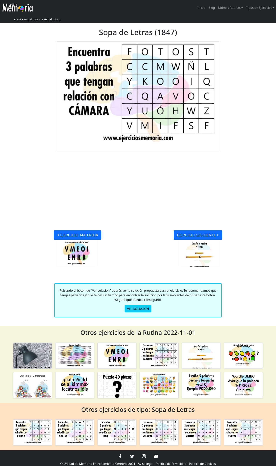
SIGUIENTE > (198, 235)
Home (17, 19)
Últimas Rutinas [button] (229, 8)
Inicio (201, 8)
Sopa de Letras (32, 19)
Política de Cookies (202, 464)
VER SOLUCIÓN (138, 309)
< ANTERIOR (77, 235)
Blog (211, 8)
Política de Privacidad (171, 464)
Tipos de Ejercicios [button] (259, 8)
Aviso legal (146, 464)
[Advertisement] (32, 99)
